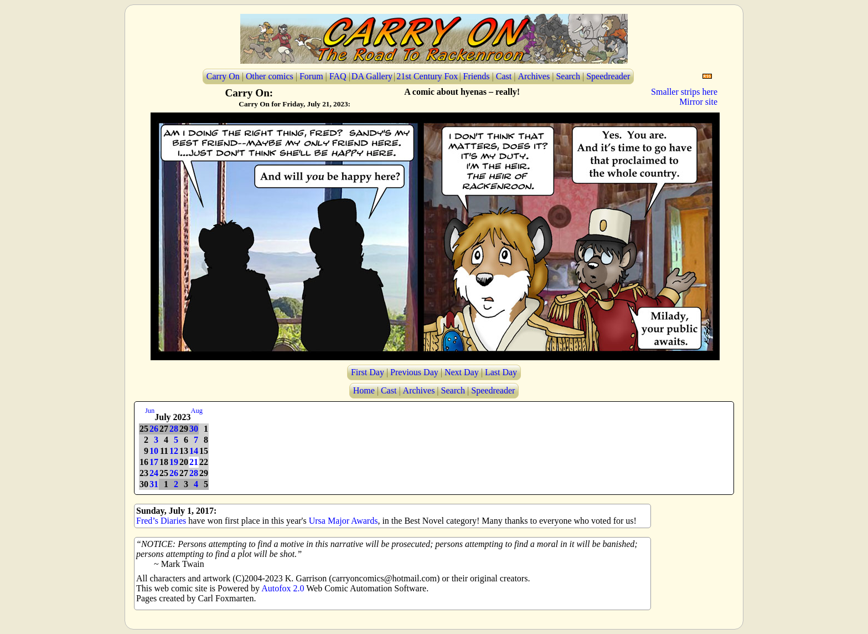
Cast (504, 76)
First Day (367, 372)
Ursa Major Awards (343, 520)
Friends (476, 76)
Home (364, 390)
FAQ (338, 76)
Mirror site (698, 101)
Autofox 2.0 (282, 588)
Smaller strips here (684, 91)
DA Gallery (372, 76)
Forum (311, 76)
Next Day (462, 372)
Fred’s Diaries (161, 520)
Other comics (269, 76)
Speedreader (608, 76)
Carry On (223, 76)
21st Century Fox (427, 76)
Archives (534, 76)
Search (568, 76)
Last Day (501, 372)
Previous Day (414, 372)
